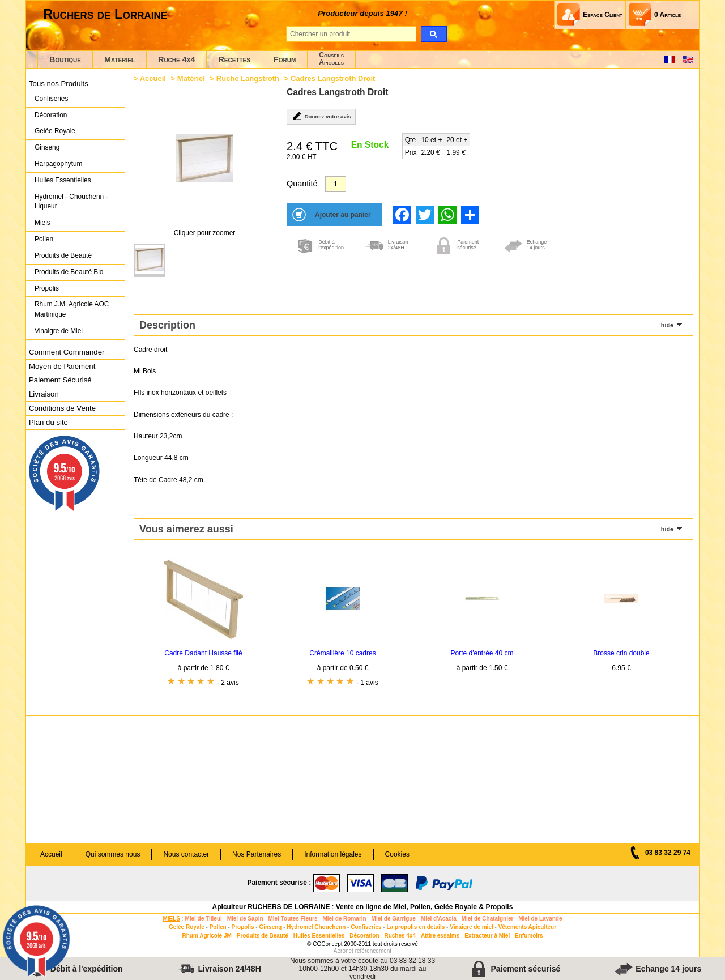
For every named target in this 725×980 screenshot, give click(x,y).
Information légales (332, 854)
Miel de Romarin (344, 918)
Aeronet (343, 951)
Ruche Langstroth (247, 78)
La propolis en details (416, 927)
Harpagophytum (59, 164)
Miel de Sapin (245, 918)
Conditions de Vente (62, 408)
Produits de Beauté (63, 255)
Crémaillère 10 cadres (342, 653)
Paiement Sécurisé (60, 380)
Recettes (234, 59)
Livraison (44, 394)
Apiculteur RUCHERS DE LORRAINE (271, 907)
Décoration (51, 115)
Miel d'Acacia (439, 918)
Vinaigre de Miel (59, 331)
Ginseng (47, 147)
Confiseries (51, 99)
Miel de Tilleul (203, 918)
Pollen (44, 239)
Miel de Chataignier (488, 918)
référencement (373, 951)
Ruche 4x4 (176, 59)
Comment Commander (66, 352)
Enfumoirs (529, 935)
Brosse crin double (621, 653)
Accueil (153, 78)
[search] (433, 34)
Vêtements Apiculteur (527, 927)
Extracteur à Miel (487, 935)
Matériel (119, 59)
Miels (42, 223)
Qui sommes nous (113, 854)
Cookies (397, 854)
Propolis (47, 288)
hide (667, 325)
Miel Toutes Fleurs (292, 918)
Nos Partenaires (256, 854)
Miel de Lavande (540, 918)
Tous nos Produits (58, 83)
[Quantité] (335, 184)
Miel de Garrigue (394, 918)
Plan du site (48, 422)
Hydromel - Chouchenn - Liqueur (71, 202)
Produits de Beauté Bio (69, 272)
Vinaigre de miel (471, 927)
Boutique (65, 59)
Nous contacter (186, 854)
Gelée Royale (55, 131)
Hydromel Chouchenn (316, 927)
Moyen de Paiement (62, 366)
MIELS (171, 918)
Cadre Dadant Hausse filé (203, 653)
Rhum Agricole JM (206, 935)
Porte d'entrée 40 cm (481, 653)
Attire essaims (440, 935)
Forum (285, 59)
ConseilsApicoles (331, 58)
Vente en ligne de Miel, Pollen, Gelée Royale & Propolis (424, 907)
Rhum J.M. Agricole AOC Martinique (72, 309)
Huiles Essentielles (63, 180)
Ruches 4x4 (400, 935)
